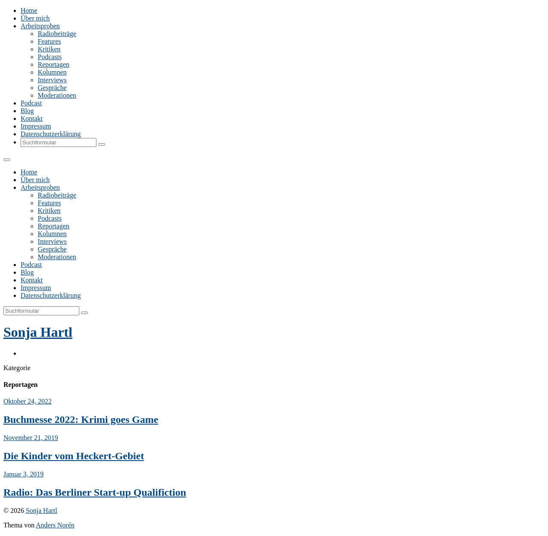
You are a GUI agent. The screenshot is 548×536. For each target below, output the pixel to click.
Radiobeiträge (57, 33)
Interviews (52, 80)
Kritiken (49, 49)
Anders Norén (55, 525)
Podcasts (50, 56)
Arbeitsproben (40, 26)
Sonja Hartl (37, 332)
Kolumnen (52, 72)
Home (29, 10)
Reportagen (53, 64)
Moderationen (57, 95)
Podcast (31, 103)
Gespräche (52, 87)
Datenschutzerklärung (51, 134)
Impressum (36, 126)
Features (49, 41)
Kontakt (32, 118)
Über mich (35, 18)
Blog (27, 110)
